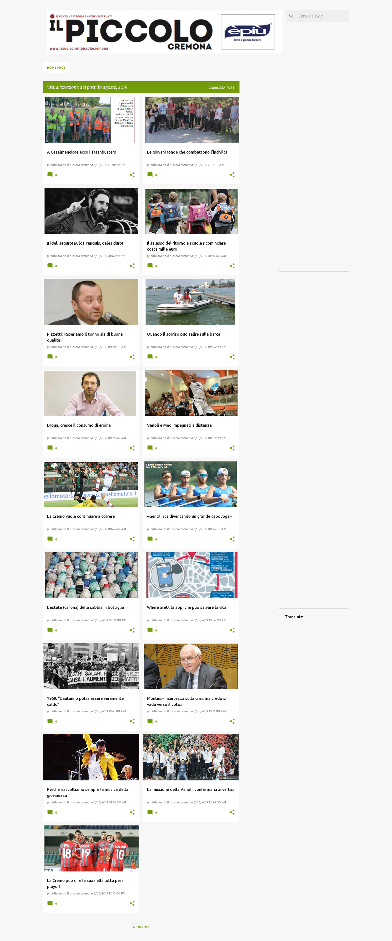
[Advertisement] (259, 172)
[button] (132, 175)
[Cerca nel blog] (322, 16)
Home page (56, 67)
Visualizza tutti (222, 87)
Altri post (141, 927)
